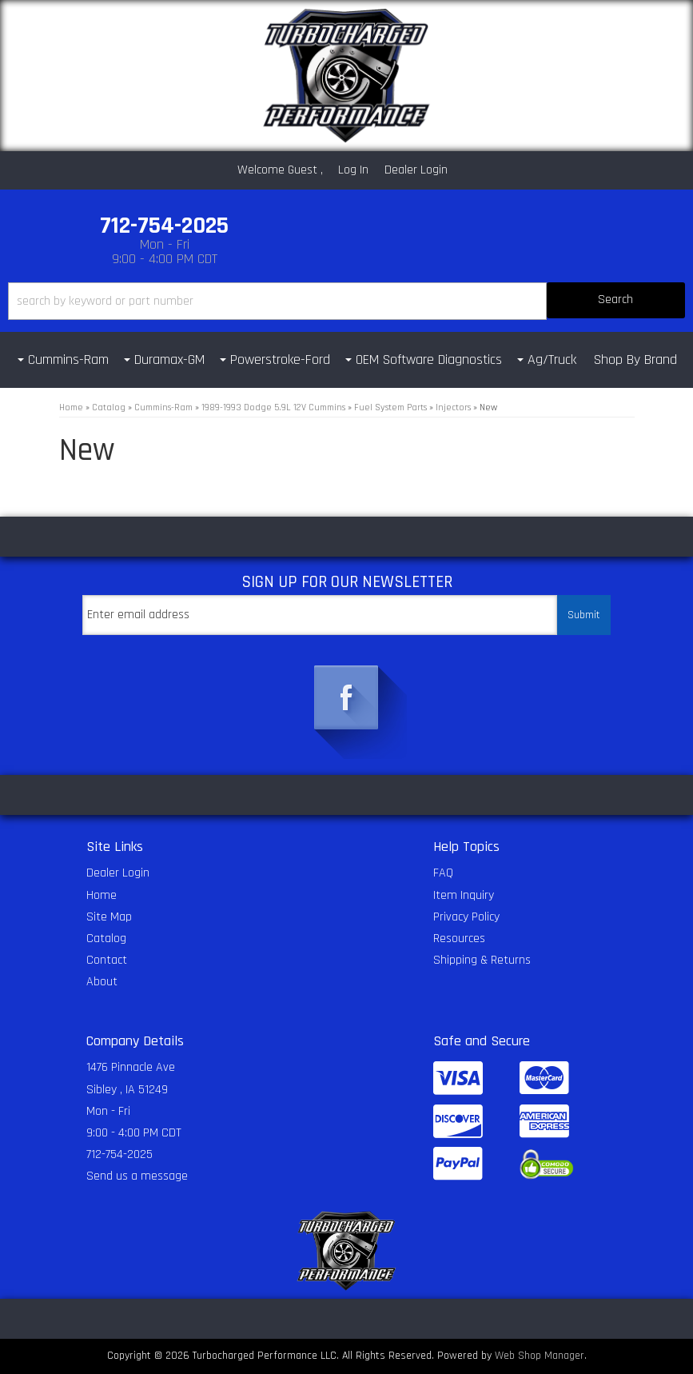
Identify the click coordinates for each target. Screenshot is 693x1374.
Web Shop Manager (539, 1355)
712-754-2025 (119, 1154)
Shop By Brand (635, 359)
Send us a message (137, 1176)
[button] (346, 301)
